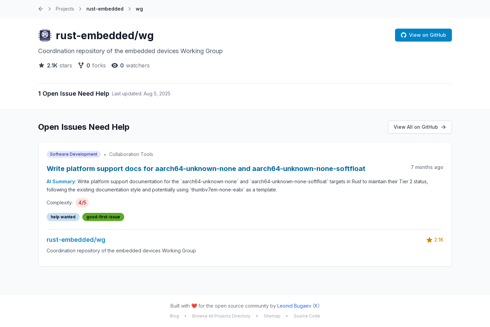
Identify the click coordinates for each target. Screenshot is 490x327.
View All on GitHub (420, 127)
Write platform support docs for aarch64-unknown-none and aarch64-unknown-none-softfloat (206, 169)
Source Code (307, 315)
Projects (65, 9)
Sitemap (272, 315)
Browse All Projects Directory (221, 315)
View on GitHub (423, 35)
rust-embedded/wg (105, 35)
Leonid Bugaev (294, 306)
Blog (174, 315)
